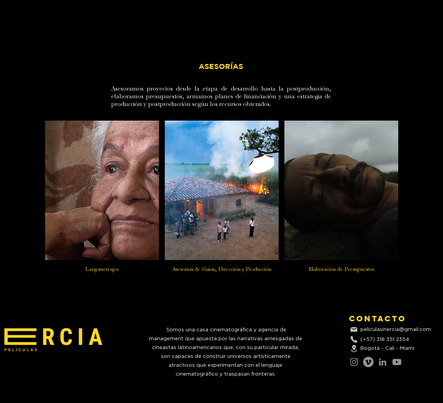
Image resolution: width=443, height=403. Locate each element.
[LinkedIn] (382, 362)
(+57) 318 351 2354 (384, 339)
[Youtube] (397, 362)
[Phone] (354, 339)
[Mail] (354, 329)
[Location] (354, 348)
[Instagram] (354, 362)
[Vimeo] (368, 362)
